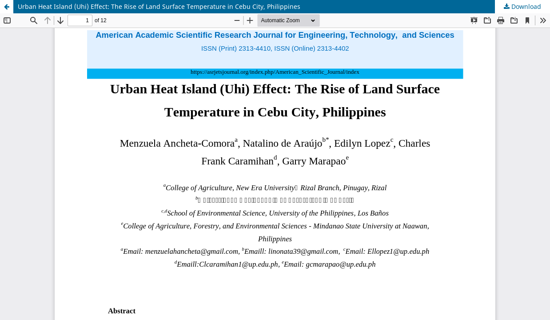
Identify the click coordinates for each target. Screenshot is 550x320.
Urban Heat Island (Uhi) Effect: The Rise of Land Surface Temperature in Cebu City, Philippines (159, 6)
